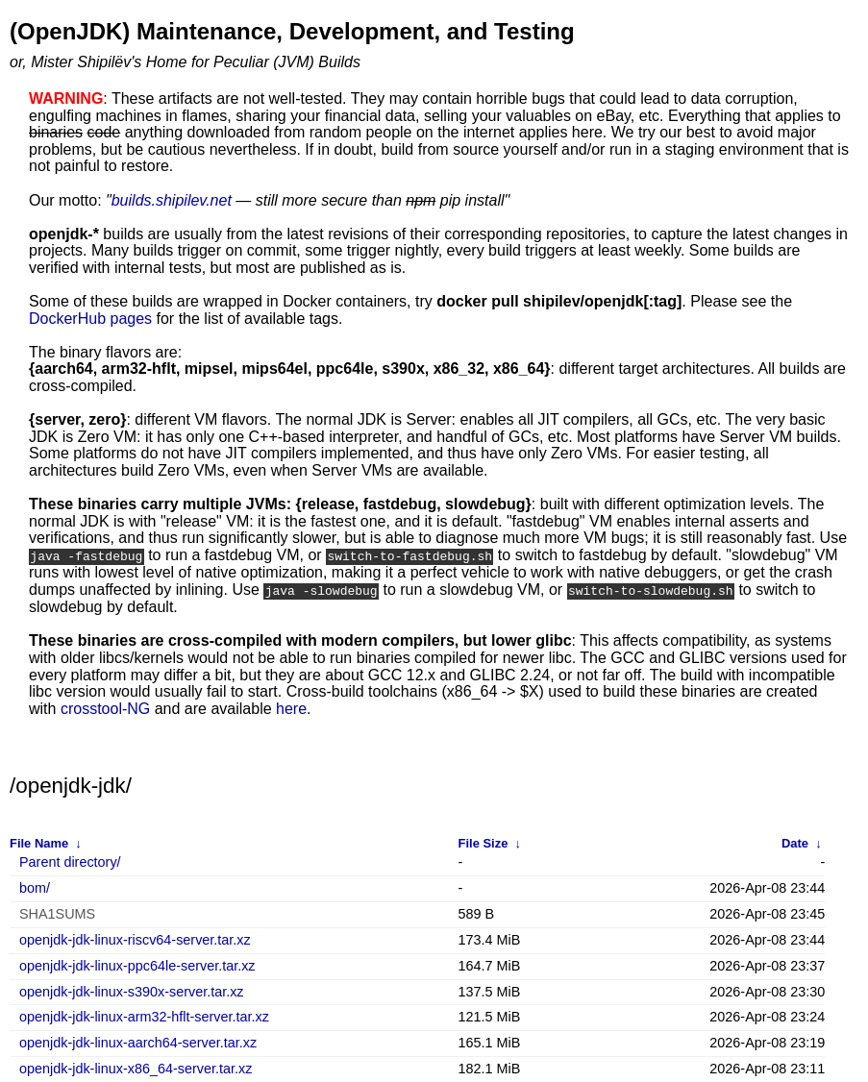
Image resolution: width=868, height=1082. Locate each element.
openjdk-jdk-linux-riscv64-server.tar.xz (135, 939)
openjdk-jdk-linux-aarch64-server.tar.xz (138, 1042)
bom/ (34, 887)
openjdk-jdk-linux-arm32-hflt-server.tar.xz (144, 1016)
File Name (39, 842)
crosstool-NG (105, 707)
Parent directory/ (70, 861)
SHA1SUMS (57, 913)
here (291, 707)
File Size (483, 842)
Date (794, 842)
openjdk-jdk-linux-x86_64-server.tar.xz (135, 1068)
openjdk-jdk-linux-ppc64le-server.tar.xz (137, 964)
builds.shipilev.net (172, 200)
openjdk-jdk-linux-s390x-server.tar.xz (131, 990)
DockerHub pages (90, 318)
